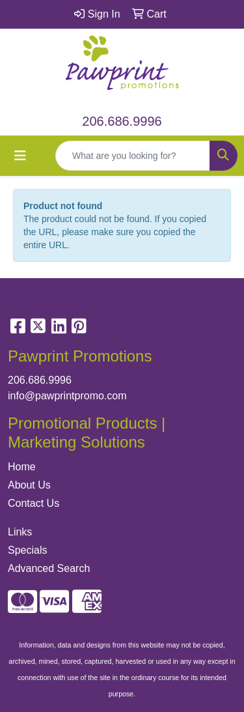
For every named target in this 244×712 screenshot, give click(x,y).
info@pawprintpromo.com (67, 395)
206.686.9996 (121, 121)
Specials (27, 550)
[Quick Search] (132, 156)
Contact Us (33, 503)
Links (20, 531)
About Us (29, 485)
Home (22, 466)
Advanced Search (49, 568)
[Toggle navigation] (20, 156)
